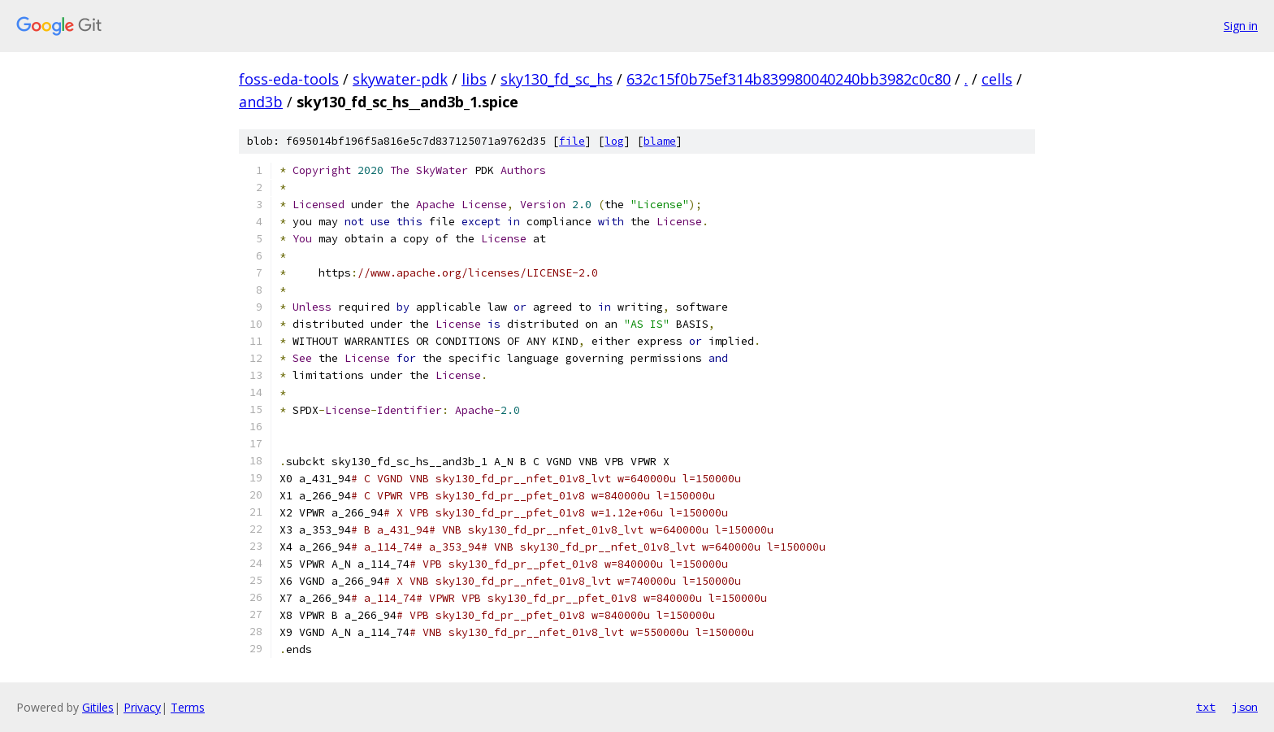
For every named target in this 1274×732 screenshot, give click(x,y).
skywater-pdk (400, 79)
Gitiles (98, 707)
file (572, 141)
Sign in (1241, 25)
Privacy (142, 707)
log (614, 141)
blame (660, 141)
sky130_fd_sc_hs (556, 79)
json (1245, 706)
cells (997, 79)
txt (1206, 706)
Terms (188, 707)
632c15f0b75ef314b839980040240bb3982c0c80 (788, 79)
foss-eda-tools (289, 79)
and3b (261, 101)
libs (474, 79)
